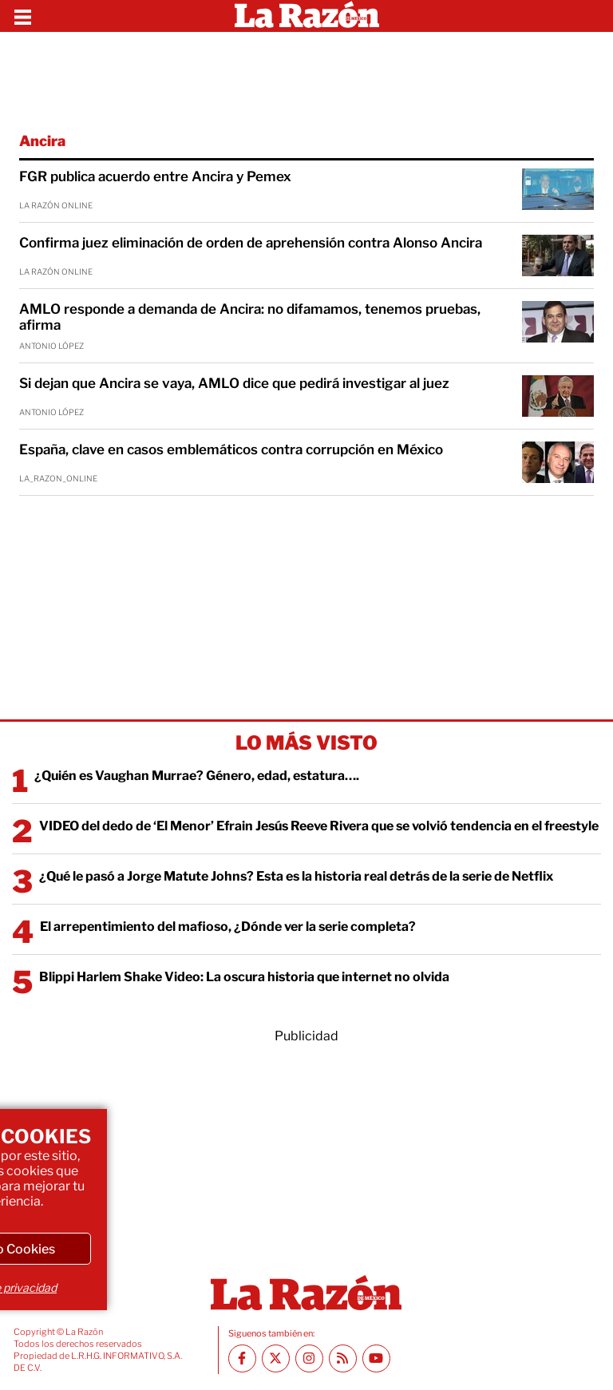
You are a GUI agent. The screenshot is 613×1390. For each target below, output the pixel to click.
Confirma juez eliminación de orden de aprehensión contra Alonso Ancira (250, 243)
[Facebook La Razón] (242, 1358)
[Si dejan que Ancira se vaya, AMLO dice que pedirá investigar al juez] (558, 396)
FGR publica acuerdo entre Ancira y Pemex (155, 176)
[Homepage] (307, 16)
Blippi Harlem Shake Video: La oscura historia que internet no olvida (244, 976)
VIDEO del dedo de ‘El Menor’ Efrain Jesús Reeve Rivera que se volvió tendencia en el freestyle (319, 826)
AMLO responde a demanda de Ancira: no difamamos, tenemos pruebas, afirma (250, 317)
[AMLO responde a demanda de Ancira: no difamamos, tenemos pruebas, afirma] (558, 322)
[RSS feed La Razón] (343, 1358)
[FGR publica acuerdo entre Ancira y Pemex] (558, 189)
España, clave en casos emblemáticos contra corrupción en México (231, 449)
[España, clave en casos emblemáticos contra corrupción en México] (558, 462)
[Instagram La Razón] (309, 1358)
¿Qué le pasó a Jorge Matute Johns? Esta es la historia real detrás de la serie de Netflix (296, 876)
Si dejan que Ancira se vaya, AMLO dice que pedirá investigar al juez (234, 383)
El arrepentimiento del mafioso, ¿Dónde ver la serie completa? (228, 926)
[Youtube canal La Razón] (376, 1358)
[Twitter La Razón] (276, 1358)
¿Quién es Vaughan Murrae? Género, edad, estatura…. (196, 775)
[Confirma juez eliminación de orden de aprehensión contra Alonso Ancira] (558, 255)
